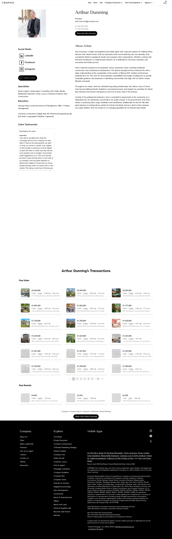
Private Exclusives (60, 440)
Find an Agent (59, 465)
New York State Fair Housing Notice (99, 513)
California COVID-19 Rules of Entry (120, 458)
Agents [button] (149, 3)
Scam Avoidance (93, 456)
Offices (22, 462)
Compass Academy (61, 472)
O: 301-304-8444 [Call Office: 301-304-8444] (81, 29)
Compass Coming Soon (63, 444)
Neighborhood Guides (62, 487)
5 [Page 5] (88, 379)
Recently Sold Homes (62, 512)
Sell (101, 3)
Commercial (58, 494)
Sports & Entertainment (63, 497)
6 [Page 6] (92, 379)
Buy (89, 3)
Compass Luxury (60, 462)
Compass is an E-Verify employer (133, 456)
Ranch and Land (60, 504)
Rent (95, 3)
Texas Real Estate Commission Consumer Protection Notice (107, 509)
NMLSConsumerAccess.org (124, 527)
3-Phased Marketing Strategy (65, 447)
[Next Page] (102, 379)
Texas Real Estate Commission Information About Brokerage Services (111, 507)
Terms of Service (130, 453)
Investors (23, 447)
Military (56, 501)
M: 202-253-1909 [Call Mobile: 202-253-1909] (81, 26)
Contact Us (24, 458)
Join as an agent (26, 451)
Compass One (59, 455)
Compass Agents (75, 411)
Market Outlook (60, 451)
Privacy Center (143, 453)
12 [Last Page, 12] (98, 379)
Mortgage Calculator (62, 469)
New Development (61, 490)
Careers (23, 455)
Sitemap (57, 515)
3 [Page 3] (80, 379)
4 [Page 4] (84, 379)
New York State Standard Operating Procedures (103, 515)
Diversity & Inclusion (61, 483)
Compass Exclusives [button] (114, 3)
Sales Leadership (26, 444)
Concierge (58, 437)
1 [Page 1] (73, 379)
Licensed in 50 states (95, 529)
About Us (23, 437)
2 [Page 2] (77, 379)
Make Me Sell (59, 458)
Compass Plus (59, 476)
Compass (64, 411)
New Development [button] (133, 3)
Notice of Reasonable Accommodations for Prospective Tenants (109, 517)
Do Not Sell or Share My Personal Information (105, 453)
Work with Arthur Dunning (86, 33)
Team (22, 440)
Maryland (86, 411)
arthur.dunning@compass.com (87, 21)
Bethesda (95, 411)
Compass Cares (60, 479)
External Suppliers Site (62, 508)
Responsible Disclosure (110, 456)
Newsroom (24, 465)
